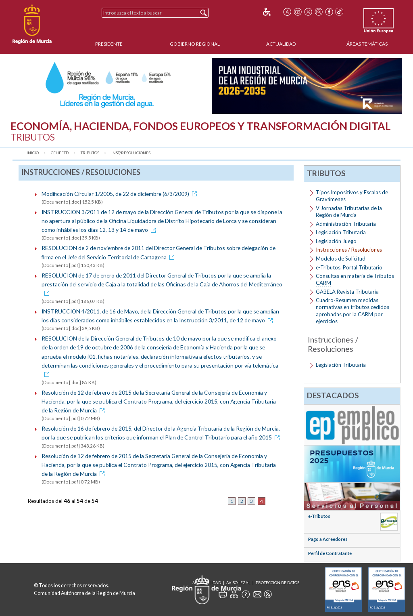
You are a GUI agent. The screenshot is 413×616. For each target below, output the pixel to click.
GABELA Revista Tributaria (347, 291)
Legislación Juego (336, 241)
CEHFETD (60, 153)
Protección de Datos (277, 582)
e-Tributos (319, 516)
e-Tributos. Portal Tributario (349, 267)
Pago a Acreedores (328, 539)
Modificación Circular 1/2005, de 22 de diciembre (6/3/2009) (121, 193)
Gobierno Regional (195, 44)
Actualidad (281, 44)
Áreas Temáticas (367, 44)
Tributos (90, 153)
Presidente (109, 44)
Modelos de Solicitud (340, 258)
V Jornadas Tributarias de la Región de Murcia (349, 211)
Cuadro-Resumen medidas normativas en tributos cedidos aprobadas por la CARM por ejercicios (352, 310)
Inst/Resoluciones (130, 153)
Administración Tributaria (346, 224)
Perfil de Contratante (330, 553)
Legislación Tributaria (341, 232)
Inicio (33, 153)
